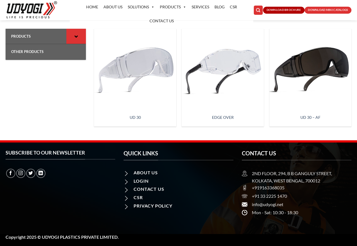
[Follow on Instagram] (20, 173)
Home (92, 6)
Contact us (161, 20)
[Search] (258, 10)
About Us (112, 6)
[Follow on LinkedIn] (40, 173)
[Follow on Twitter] (30, 173)
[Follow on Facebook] (10, 173)
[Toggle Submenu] (76, 36)
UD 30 (135, 117)
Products (173, 7)
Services (200, 6)
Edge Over (223, 117)
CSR (233, 6)
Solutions (141, 7)
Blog (219, 6)
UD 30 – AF (310, 117)
